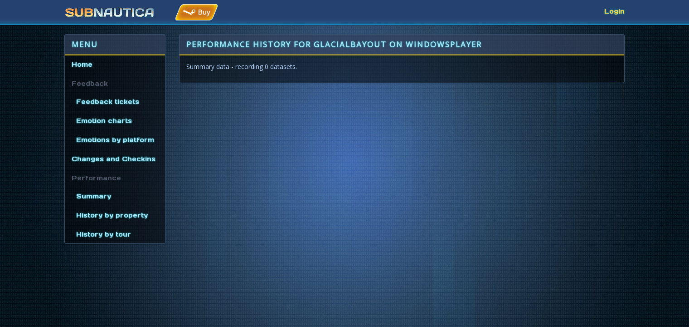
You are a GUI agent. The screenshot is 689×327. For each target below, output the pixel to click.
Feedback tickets (107, 102)
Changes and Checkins (113, 159)
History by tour (103, 234)
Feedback (90, 83)
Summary (93, 196)
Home (82, 64)
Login (614, 11)
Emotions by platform (115, 140)
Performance (96, 178)
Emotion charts (104, 121)
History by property (112, 215)
